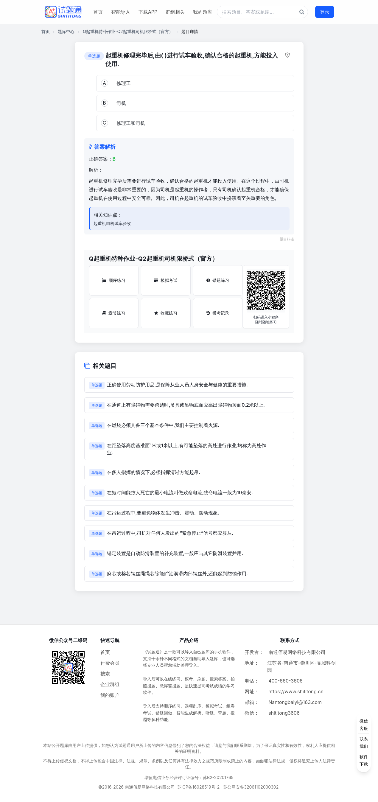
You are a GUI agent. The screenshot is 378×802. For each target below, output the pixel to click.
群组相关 (175, 12)
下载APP (148, 12)
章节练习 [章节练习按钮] (113, 312)
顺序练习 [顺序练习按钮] (113, 280)
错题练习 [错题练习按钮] (217, 280)
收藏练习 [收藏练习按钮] (165, 312)
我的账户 (109, 695)
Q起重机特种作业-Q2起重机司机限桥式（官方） (128, 31)
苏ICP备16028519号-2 (198, 786)
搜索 (105, 674)
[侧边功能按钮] (364, 742)
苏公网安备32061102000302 (251, 786)
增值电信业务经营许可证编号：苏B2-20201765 (189, 777)
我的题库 (202, 12)
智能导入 (120, 12)
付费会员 (109, 663)
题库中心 (66, 31)
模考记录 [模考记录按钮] (217, 312)
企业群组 (109, 684)
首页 (98, 12)
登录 (324, 12)
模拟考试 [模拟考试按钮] (165, 280)
